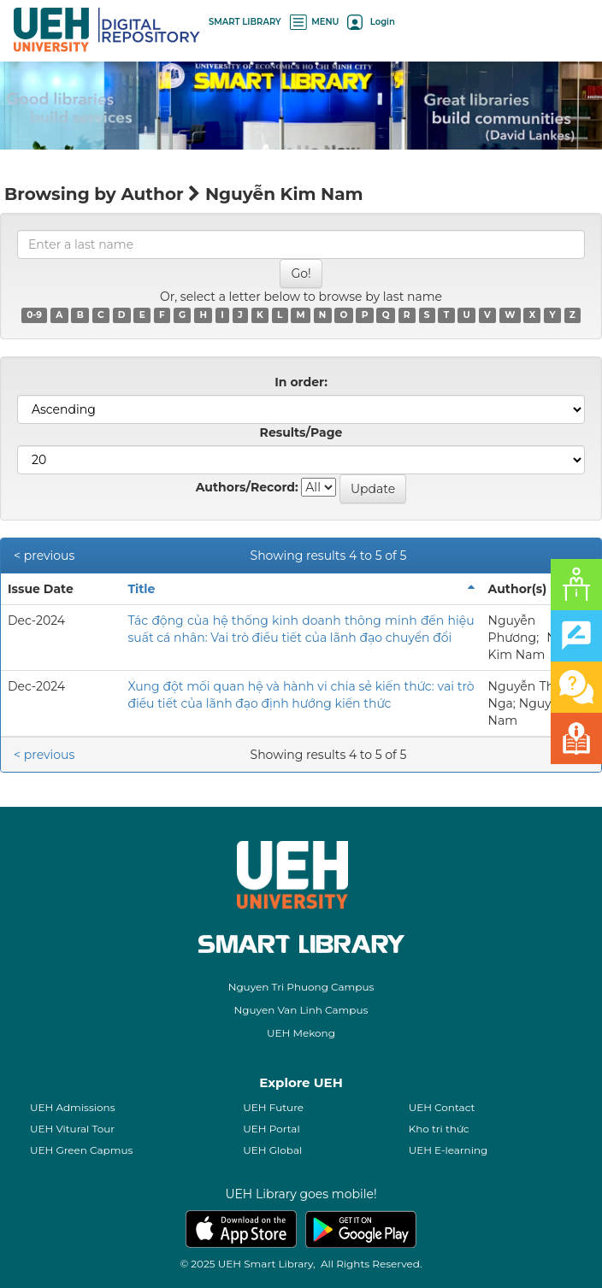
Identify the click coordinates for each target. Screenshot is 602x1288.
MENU (314, 21)
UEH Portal (271, 1128)
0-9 (34, 315)
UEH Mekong (301, 1032)
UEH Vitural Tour (72, 1128)
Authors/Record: (247, 487)
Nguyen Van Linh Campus (301, 1009)
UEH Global (272, 1150)
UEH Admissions (72, 1107)
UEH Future (273, 1107)
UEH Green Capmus (81, 1150)
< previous (44, 555)
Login (370, 21)
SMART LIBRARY (245, 21)
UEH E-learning (448, 1150)
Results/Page (301, 432)
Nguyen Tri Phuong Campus (301, 986)
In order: (301, 382)
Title (141, 589)
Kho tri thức (439, 1128)
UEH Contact (442, 1107)
